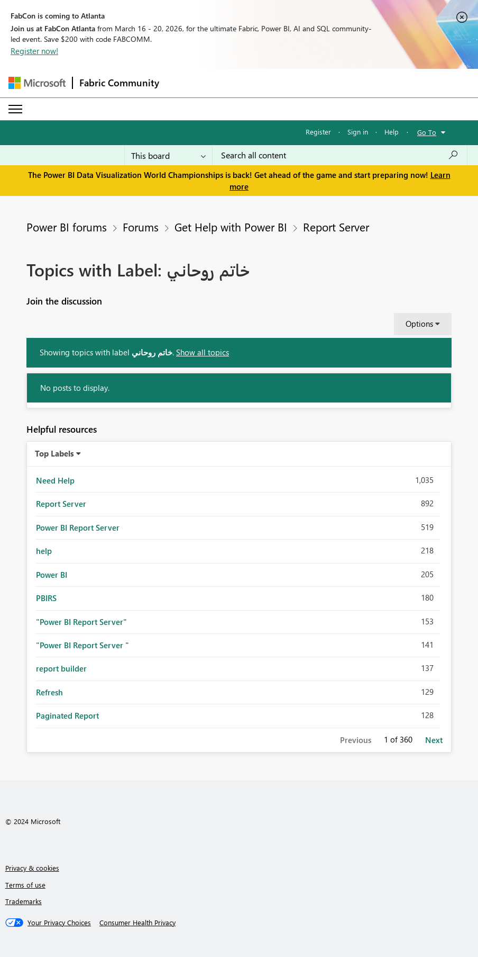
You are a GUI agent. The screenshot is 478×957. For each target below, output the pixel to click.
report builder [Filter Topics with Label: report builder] (61, 668)
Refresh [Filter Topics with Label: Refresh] (49, 692)
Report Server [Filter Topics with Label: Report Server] (61, 503)
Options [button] (419, 323)
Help (391, 131)
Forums (141, 226)
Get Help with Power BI (230, 226)
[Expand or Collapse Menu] (15, 109)
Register (318, 131)
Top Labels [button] (54, 453)
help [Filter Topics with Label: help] (44, 550)
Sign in (357, 131)
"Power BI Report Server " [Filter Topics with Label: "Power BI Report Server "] (82, 645)
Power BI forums (66, 226)
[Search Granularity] (168, 155)
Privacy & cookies (32, 867)
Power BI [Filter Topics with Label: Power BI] (51, 574)
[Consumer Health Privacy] (137, 922)
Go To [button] (426, 132)
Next (434, 740)
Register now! (34, 51)
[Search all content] (339, 155)
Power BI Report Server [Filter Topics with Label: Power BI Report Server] (78, 527)
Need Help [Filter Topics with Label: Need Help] (55, 480)
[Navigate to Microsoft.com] (37, 83)
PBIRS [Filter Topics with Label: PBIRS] (46, 598)
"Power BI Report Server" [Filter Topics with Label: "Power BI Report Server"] (81, 621)
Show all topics (202, 352)
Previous (355, 740)
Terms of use (25, 884)
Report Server (336, 226)
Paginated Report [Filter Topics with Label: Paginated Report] (67, 715)
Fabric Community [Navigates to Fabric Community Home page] (119, 82)
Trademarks (23, 901)
